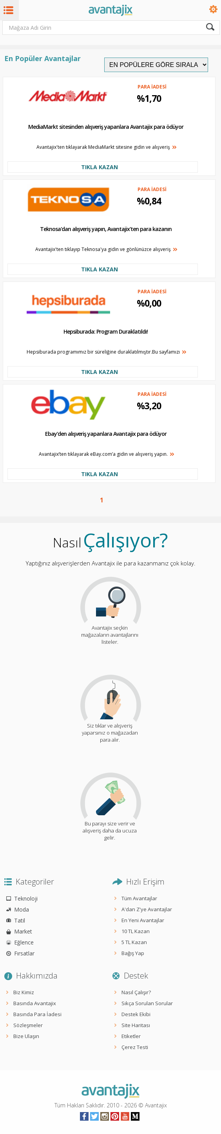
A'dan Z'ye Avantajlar (146, 909)
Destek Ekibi (135, 1014)
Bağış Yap (132, 953)
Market (23, 931)
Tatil (19, 920)
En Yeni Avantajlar (142, 920)
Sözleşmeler (28, 1025)
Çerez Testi (134, 1047)
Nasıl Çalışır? (136, 992)
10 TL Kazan (135, 931)
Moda (21, 909)
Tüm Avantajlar (139, 898)
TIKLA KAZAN (99, 167)
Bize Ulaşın (26, 1036)
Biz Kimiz (23, 992)
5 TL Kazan (134, 942)
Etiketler (131, 1036)
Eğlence (24, 942)
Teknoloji (26, 898)
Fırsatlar (24, 953)
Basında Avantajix (34, 1003)
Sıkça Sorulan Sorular (147, 1003)
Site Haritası (135, 1025)
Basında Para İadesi (37, 1014)
